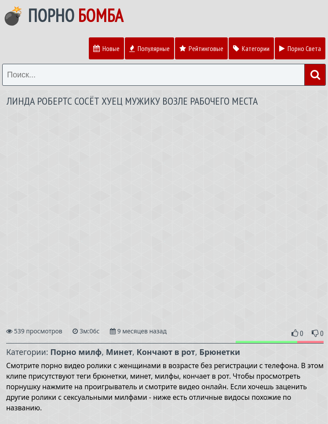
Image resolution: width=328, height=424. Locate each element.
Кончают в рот (166, 352)
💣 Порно (62, 15)
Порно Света (300, 48)
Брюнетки (219, 352)
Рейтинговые (201, 48)
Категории (251, 48)
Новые (106, 48)
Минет (119, 352)
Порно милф (76, 352)
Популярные (149, 48)
